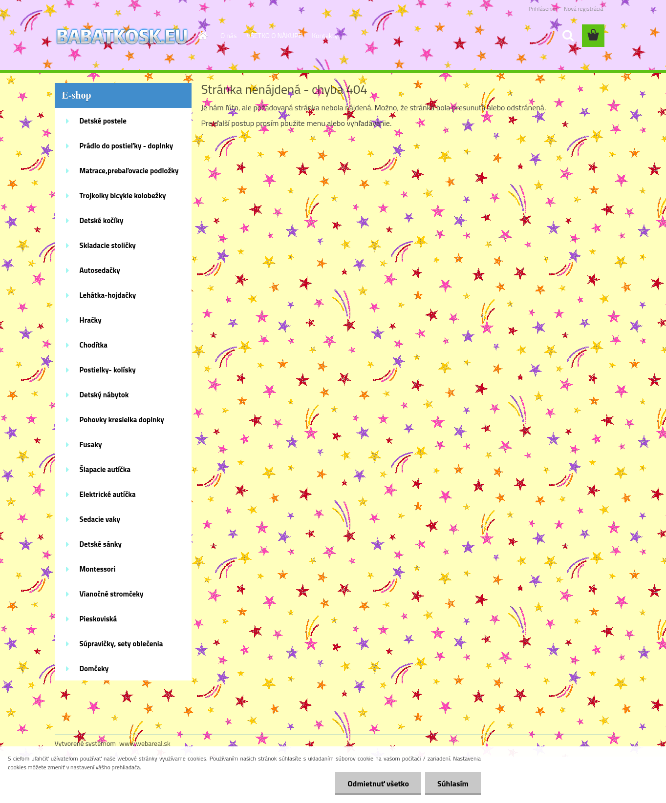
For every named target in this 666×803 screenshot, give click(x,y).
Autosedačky (100, 270)
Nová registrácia (583, 8)
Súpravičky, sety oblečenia (121, 643)
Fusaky (91, 444)
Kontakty (325, 35)
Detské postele (103, 120)
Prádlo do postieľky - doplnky (126, 145)
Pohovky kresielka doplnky (122, 419)
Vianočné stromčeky (112, 593)
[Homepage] (202, 35)
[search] (568, 35)
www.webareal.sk (145, 743)
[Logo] (122, 36)
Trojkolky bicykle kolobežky (123, 195)
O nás (228, 35)
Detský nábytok (104, 394)
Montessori (98, 569)
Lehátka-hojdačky (108, 295)
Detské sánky (101, 544)
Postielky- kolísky (108, 369)
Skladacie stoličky (108, 245)
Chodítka (93, 344)
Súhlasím (453, 783)
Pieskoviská (98, 618)
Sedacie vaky (100, 519)
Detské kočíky (102, 220)
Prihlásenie (542, 8)
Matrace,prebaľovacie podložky (129, 170)
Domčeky (94, 668)
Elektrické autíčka (108, 494)
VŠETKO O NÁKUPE (274, 35)
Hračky (91, 320)
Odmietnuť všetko (378, 783)
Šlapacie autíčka (105, 469)
